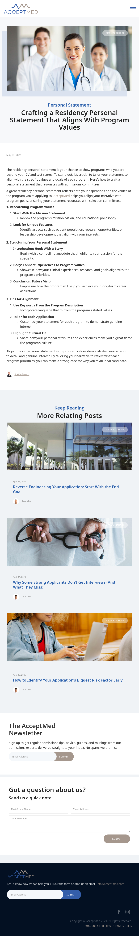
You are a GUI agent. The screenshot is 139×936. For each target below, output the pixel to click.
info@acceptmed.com (110, 884)
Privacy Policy (123, 926)
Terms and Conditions (97, 926)
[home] (20, 9)
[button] (133, 8)
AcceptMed (62, 196)
